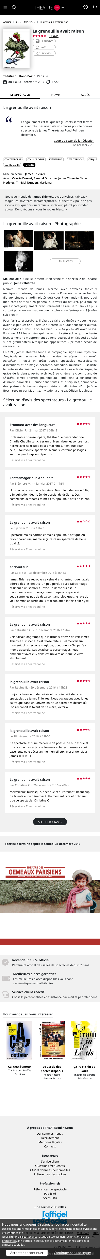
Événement (55, 159)
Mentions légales (50, 1142)
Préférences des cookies (50, 1174)
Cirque (92, 159)
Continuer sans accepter (72, 1252)
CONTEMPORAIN (13, 159)
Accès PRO (50, 1198)
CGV (33, 1170)
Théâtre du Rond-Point (19, 76)
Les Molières (12, 164)
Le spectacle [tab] (20, 94)
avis (41, 47)
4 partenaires (29, 1236)
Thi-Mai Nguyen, (27, 182)
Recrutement (50, 1138)
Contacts (50, 1146)
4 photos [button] (65, 261)
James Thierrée (35, 174)
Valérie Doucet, (22, 178)
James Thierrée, (69, 178)
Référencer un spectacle (50, 1189)
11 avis (54, 36)
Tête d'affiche (75, 159)
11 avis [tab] (55, 95)
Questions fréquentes (50, 1166)
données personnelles (55, 1170)
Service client (50, 1161)
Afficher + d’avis (50, 822)
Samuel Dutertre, (45, 178)
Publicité (50, 1194)
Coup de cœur (36, 159)
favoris (44, 53)
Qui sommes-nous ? (50, 1133)
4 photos (44, 41)
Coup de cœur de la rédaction (74, 140)
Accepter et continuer (27, 1252)
